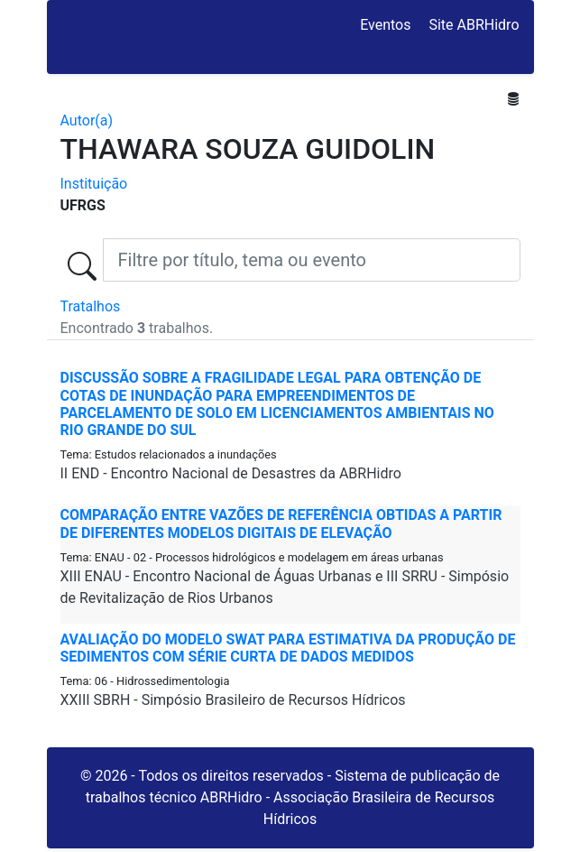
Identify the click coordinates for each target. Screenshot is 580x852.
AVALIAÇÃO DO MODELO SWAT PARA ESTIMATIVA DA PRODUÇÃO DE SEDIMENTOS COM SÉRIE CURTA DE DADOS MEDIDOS (288, 648)
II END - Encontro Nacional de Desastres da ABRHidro (230, 473)
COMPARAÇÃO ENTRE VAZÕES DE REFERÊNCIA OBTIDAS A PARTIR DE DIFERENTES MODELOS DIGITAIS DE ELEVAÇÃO (281, 523)
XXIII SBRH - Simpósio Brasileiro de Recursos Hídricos (233, 699)
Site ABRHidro (473, 24)
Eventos (385, 24)
